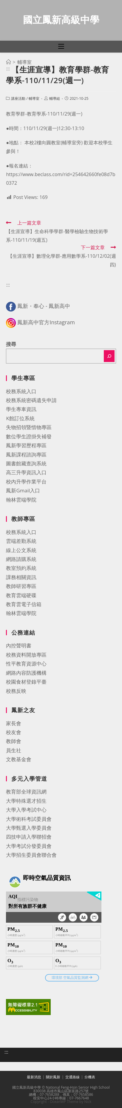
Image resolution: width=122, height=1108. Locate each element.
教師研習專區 (21, 586)
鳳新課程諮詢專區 (26, 454)
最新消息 (34, 1076)
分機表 (89, 1076)
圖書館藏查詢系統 (26, 463)
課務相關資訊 (21, 577)
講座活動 (18, 98)
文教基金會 (18, 759)
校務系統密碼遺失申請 (31, 400)
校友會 (13, 732)
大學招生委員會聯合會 (31, 854)
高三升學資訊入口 (26, 472)
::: (8, 68)
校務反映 (16, 690)
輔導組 (54, 98)
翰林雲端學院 (21, 499)
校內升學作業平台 (26, 481)
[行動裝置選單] (61, 47)
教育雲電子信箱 (23, 604)
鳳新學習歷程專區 (26, 445)
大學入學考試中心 (26, 809)
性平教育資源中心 (26, 663)
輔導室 (34, 98)
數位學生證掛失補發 (29, 436)
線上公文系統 (21, 550)
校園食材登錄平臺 (26, 681)
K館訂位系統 (20, 418)
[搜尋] (109, 356)
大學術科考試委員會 (29, 818)
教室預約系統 (21, 568)
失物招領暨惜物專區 (29, 427)
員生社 (13, 750)
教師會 (13, 741)
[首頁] (8, 62)
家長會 (13, 723)
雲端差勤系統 (21, 541)
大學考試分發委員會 (29, 846)
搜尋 (11, 344)
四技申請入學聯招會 (29, 836)
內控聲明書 (18, 645)
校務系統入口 (21, 391)
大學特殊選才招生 (26, 800)
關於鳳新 (53, 1076)
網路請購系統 (21, 559)
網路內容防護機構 (26, 672)
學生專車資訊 (21, 409)
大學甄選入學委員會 (29, 827)
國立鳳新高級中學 (61, 19)
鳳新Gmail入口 (23, 490)
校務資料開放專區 (26, 654)
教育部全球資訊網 (26, 791)
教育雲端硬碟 (21, 595)
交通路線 (72, 1076)
